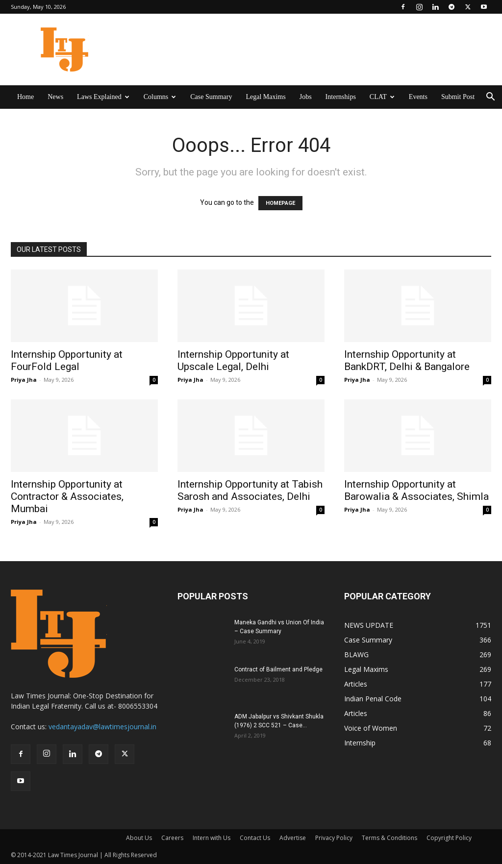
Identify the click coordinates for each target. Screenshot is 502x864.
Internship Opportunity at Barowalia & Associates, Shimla (417, 490)
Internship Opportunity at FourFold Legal (67, 360)
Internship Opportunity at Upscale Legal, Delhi (233, 360)
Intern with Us (211, 838)
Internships (341, 96)
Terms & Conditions (389, 838)
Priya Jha (24, 379)
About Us (139, 838)
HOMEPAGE (280, 203)
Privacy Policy (333, 838)
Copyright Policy (449, 838)
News (55, 96)
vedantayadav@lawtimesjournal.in (102, 726)
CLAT (382, 96)
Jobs (306, 96)
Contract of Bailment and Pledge (278, 669)
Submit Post (458, 96)
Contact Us (255, 838)
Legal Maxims (265, 96)
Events (418, 96)
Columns (160, 96)
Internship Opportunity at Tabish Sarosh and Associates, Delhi (250, 490)
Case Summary (211, 96)
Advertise (292, 838)
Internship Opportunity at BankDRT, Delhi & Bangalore (407, 360)
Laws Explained (103, 96)
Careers (172, 838)
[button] (490, 97)
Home (25, 96)
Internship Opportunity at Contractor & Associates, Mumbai (67, 496)
